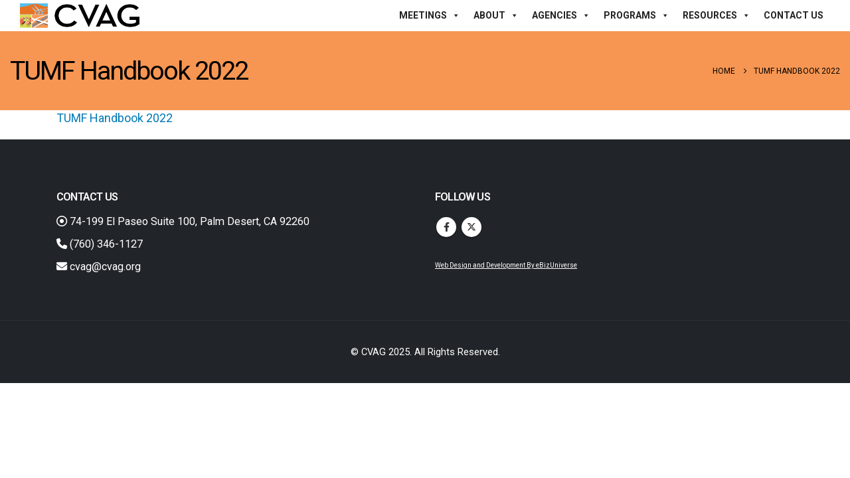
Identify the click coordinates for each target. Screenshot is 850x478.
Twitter (471, 227)
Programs (636, 15)
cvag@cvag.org (98, 266)
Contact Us (793, 15)
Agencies (561, 15)
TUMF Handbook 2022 (114, 118)
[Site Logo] (79, 15)
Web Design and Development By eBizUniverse (506, 265)
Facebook (446, 227)
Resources (716, 15)
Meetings (429, 15)
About (496, 15)
